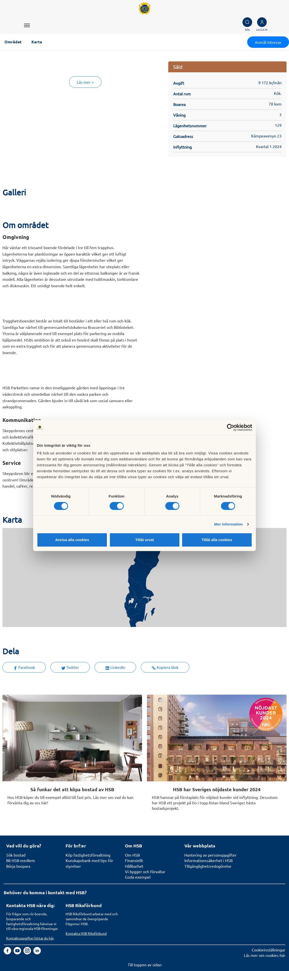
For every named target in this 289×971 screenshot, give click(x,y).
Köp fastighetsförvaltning (88, 854)
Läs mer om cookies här (264, 955)
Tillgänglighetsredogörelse (207, 866)
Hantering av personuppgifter (210, 854)
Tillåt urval (144, 540)
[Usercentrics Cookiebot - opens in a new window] (230, 427)
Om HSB (132, 854)
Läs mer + (85, 81)
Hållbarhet (134, 866)
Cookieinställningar (268, 949)
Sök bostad (15, 854)
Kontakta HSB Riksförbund (86, 933)
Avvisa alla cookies (72, 540)
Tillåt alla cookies (217, 540)
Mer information (228, 524)
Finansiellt (134, 860)
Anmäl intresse (268, 42)
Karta (36, 41)
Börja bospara (18, 866)
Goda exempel (137, 876)
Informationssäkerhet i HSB (208, 860)
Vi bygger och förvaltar (145, 871)
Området (13, 41)
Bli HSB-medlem (20, 860)
